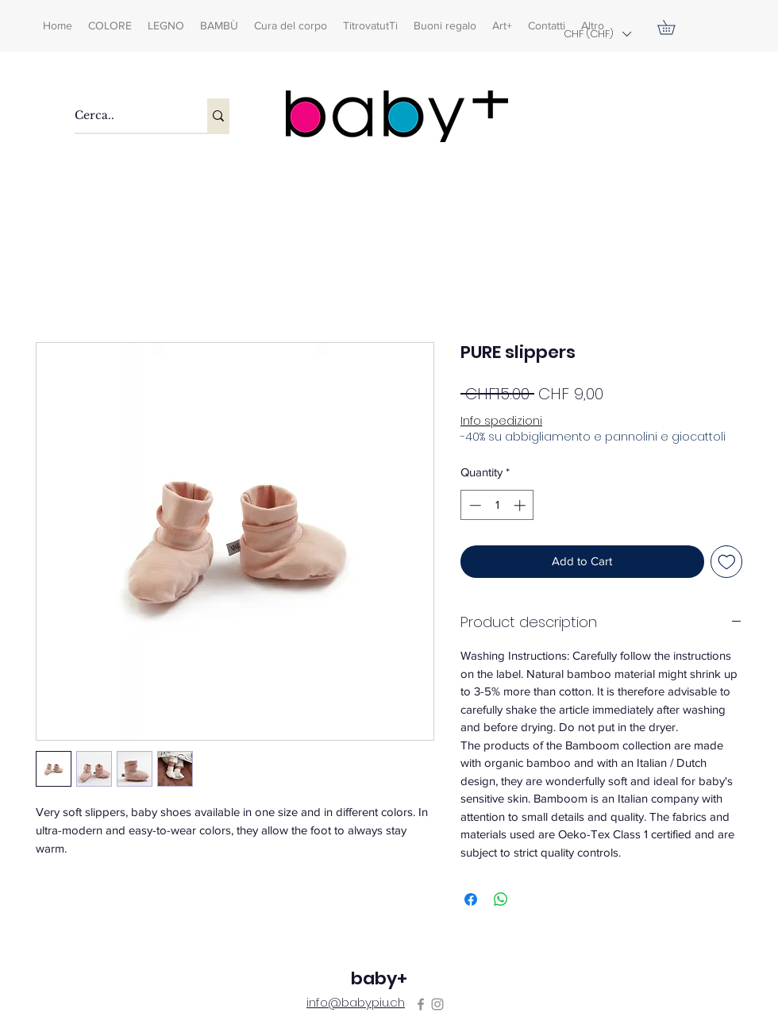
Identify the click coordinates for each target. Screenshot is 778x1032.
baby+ (379, 978)
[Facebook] (421, 1004)
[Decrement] (473, 505)
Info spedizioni (501, 421)
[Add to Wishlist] (727, 561)
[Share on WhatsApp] (500, 899)
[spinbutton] (497, 505)
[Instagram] (437, 1004)
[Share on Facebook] (470, 899)
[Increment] (521, 505)
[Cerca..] (124, 115)
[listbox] (597, 34)
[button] (597, 34)
